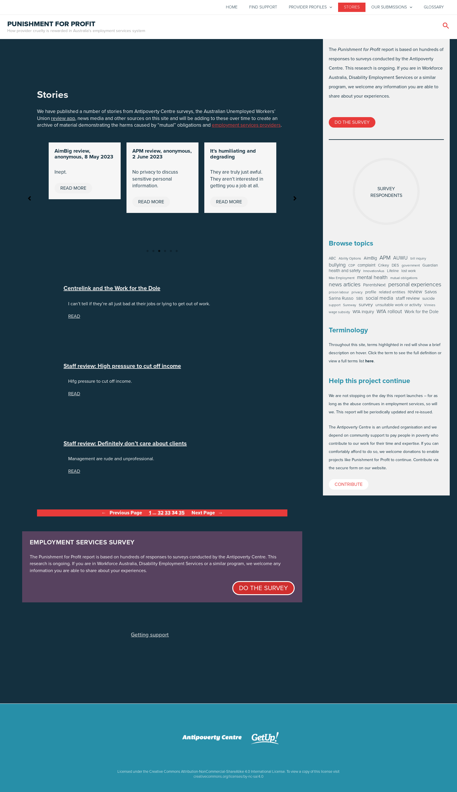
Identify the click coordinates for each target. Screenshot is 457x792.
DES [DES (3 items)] (395, 266)
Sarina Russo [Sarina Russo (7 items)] (341, 300)
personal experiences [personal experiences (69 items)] (414, 286)
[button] (29, 199)
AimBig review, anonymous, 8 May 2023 (84, 155)
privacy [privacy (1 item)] (357, 294)
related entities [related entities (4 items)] (392, 293)
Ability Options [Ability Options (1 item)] (350, 260)
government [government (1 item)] (411, 267)
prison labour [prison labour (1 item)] (339, 294)
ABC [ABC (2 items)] (332, 259)
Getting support (150, 636)
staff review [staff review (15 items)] (408, 300)
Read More (73, 189)
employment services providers (246, 126)
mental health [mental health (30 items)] (372, 278)
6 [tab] (177, 253)
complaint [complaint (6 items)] (366, 266)
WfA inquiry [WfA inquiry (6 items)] (363, 313)
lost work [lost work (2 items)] (408, 272)
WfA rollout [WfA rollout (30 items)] (389, 312)
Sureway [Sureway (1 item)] (349, 306)
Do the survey (263, 589)
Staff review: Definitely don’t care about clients (125, 445)
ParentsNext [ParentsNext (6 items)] (374, 286)
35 (181, 514)
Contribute (349, 485)
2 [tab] (153, 253)
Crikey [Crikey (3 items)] (383, 266)
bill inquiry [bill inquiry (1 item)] (418, 260)
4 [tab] (165, 253)
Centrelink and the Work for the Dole (112, 290)
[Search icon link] (446, 28)
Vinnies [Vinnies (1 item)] (429, 306)
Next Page (207, 514)
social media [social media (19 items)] (379, 299)
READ (74, 317)
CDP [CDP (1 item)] (351, 267)
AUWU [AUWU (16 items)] (400, 259)
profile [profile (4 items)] (370, 293)
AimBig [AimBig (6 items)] (370, 259)
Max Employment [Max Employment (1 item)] (341, 279)
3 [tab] (159, 253)
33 (168, 514)
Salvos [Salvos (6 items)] (431, 293)
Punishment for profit (51, 25)
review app (63, 120)
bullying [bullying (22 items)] (337, 266)
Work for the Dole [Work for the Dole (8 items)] (422, 313)
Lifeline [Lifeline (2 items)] (393, 272)
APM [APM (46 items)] (385, 259)
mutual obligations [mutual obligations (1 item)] (404, 279)
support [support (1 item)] (334, 306)
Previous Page (121, 514)
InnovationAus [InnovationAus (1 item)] (373, 273)
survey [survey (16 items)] (366, 306)
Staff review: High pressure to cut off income (122, 367)
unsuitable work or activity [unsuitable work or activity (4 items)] (398, 306)
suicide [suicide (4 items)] (428, 300)
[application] (329, 8)
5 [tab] (171, 253)
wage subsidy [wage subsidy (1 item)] (339, 313)
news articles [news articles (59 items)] (345, 286)
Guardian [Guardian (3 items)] (430, 266)
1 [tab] (147, 253)
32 (161, 514)
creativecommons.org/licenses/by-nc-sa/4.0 (228, 776)
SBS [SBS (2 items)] (359, 300)
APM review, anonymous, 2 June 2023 (162, 155)
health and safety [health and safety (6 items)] (345, 272)
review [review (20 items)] (415, 293)
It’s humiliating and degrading (233, 155)
